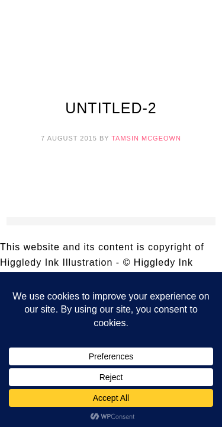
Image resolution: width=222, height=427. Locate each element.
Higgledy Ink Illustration (111, 41)
